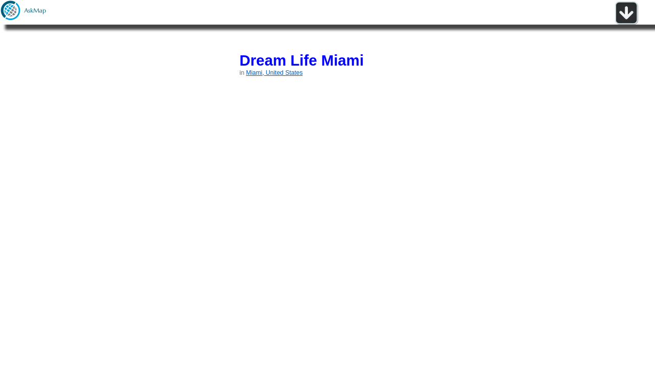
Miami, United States (274, 72)
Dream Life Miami (301, 60)
